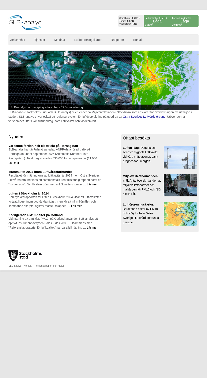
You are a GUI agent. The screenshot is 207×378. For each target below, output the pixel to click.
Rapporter (117, 39)
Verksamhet (17, 39)
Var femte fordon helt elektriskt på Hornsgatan (43, 146)
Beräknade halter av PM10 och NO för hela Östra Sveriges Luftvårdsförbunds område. (141, 213)
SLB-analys (14, 265)
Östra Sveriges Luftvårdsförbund (144, 116)
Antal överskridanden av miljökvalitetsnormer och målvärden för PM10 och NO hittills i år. (142, 185)
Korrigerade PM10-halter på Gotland (35, 215)
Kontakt (138, 39)
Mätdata (59, 39)
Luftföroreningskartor (88, 39)
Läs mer (13, 162)
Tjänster (39, 39)
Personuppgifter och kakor (49, 265)
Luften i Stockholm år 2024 (28, 193)
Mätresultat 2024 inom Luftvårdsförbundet (40, 172)
